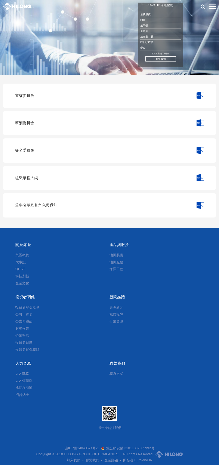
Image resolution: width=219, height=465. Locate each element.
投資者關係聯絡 (27, 349)
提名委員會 (24, 150)
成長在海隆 (24, 388)
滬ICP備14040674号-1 (82, 448)
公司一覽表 (24, 314)
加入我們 (73, 460)
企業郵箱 (111, 460)
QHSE (20, 269)
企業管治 (22, 335)
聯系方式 (116, 373)
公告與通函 (24, 321)
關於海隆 (23, 245)
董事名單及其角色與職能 (36, 205)
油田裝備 (116, 255)
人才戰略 (22, 373)
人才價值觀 (24, 380)
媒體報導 (116, 314)
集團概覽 (22, 255)
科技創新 (22, 276)
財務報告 (22, 328)
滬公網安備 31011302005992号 (130, 448)
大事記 (20, 262)
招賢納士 (22, 395)
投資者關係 (25, 297)
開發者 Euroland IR (137, 460)
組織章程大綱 (26, 178)
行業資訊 (116, 321)
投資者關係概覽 (27, 307)
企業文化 (22, 283)
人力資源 (23, 363)
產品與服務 (119, 245)
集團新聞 (116, 307)
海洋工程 (116, 269)
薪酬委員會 (24, 123)
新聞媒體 (117, 297)
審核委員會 (24, 95)
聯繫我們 (117, 363)
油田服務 (116, 262)
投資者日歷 (24, 342)
